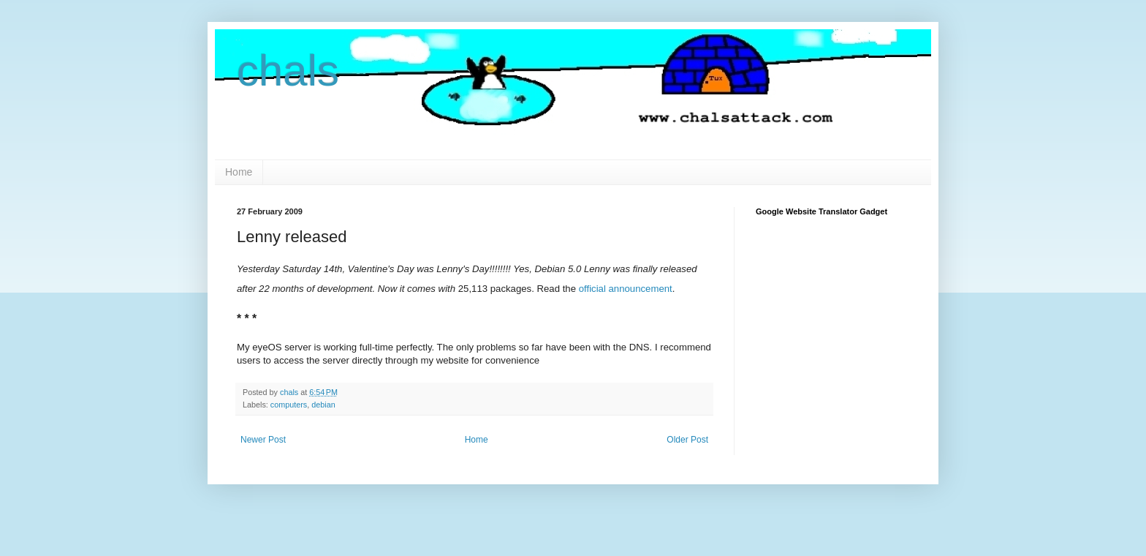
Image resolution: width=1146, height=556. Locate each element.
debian (323, 404)
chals (288, 70)
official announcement (625, 288)
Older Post (687, 440)
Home (238, 172)
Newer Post (263, 440)
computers (288, 404)
